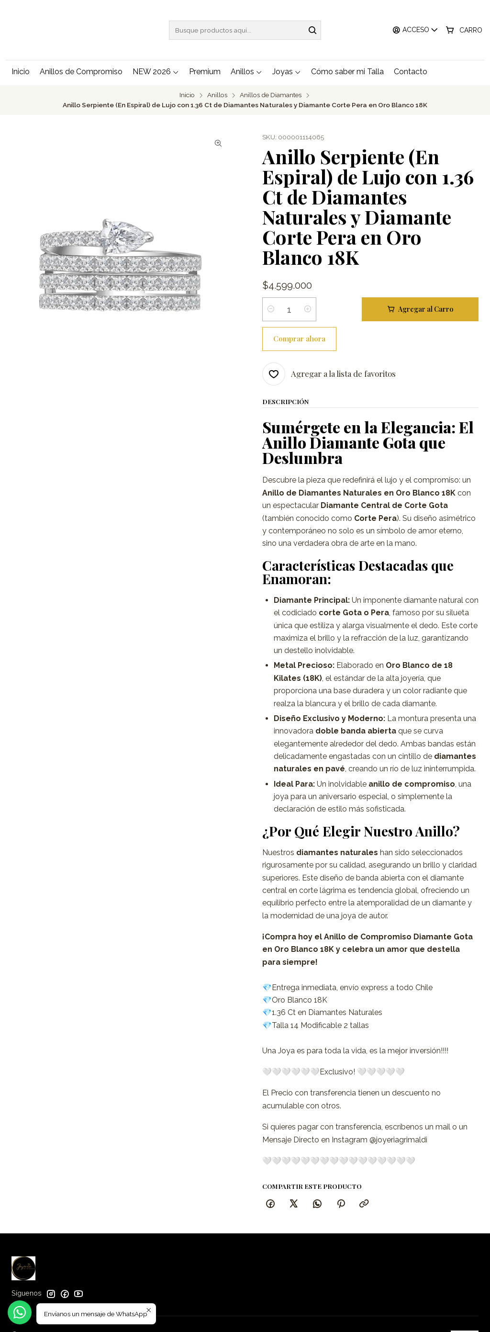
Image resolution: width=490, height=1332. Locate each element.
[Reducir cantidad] (271, 307)
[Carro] (464, 30)
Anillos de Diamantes (270, 93)
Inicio (187, 93)
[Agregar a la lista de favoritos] (329, 342)
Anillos (217, 93)
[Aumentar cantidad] (308, 307)
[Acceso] (416, 30)
